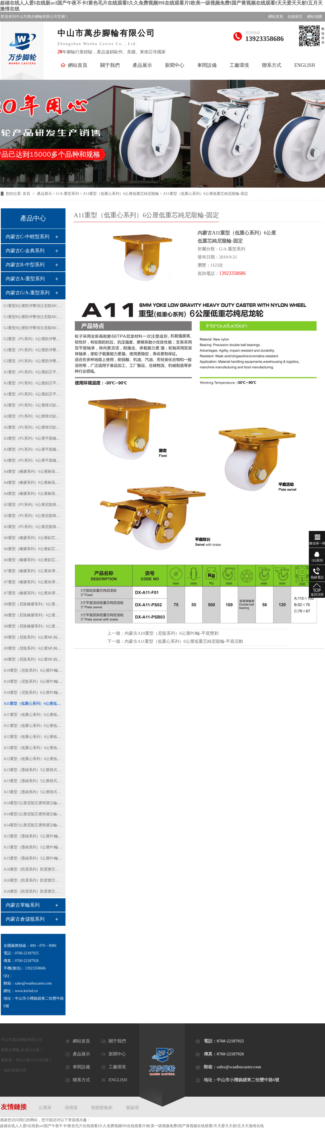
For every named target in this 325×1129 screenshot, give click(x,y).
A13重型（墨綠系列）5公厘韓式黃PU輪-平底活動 (33, 781)
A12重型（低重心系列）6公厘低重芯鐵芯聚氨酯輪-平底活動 (33, 748)
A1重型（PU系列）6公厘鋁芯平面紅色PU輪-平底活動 (33, 383)
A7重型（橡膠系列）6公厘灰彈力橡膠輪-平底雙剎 (33, 593)
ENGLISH (304, 65)
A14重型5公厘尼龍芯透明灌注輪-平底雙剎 (33, 825)
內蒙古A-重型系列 (25, 278)
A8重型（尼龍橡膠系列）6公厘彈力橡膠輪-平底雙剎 (33, 626)
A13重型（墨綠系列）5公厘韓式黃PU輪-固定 (33, 770)
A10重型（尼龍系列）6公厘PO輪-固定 (33, 670)
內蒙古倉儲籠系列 (25, 919)
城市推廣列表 (15, 1070)
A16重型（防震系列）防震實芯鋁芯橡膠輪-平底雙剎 (33, 891)
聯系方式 (271, 65)
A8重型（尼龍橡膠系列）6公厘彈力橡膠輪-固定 (33, 604)
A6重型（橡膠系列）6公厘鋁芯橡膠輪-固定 (33, 538)
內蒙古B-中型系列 (25, 264)
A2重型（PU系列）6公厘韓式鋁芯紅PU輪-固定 (33, 405)
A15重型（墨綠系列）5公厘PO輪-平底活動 (33, 847)
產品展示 (142, 65)
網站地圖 (314, 17)
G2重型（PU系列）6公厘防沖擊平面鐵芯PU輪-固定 (33, 339)
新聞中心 (174, 65)
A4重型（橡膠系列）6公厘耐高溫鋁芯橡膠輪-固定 (33, 471)
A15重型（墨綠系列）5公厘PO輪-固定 (33, 836)
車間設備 (207, 65)
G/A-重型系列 (67, 194)
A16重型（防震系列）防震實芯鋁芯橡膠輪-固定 (33, 869)
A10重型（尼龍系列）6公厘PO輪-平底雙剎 (33, 692)
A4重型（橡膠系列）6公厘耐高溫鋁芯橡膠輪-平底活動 (33, 483)
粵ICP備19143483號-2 (33, 1060)
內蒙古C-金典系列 (25, 250)
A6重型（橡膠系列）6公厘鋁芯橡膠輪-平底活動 (33, 549)
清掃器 (71, 1107)
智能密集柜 (102, 1107)
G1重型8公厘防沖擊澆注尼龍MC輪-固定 (33, 306)
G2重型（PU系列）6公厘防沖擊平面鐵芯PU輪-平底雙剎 (33, 361)
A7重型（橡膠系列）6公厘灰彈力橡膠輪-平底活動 (33, 582)
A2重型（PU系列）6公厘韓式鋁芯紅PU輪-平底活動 (33, 416)
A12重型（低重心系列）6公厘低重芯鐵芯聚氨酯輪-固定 (33, 737)
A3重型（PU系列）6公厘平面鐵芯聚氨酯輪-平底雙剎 (33, 460)
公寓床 (45, 1107)
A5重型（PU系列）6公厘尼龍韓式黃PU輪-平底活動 (33, 516)
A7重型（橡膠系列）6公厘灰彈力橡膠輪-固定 (33, 571)
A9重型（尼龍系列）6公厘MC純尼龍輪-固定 (33, 637)
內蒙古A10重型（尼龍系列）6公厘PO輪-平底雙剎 (172, 633)
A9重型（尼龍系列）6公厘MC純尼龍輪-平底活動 (33, 648)
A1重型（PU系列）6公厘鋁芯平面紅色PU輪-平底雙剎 (33, 394)
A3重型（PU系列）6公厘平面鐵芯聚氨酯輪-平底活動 (33, 449)
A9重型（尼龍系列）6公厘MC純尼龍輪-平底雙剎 (33, 659)
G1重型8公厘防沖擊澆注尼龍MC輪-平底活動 (33, 317)
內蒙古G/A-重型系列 (28, 292)
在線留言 (295, 17)
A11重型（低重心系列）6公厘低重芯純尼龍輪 (121, 194)
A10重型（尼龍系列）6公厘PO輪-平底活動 (33, 681)
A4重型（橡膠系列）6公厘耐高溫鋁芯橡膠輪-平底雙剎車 (33, 494)
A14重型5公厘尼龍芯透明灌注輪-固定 (33, 803)
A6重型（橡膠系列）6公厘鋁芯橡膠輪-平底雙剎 (33, 560)
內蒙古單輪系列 (23, 905)
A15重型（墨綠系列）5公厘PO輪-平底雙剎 (33, 858)
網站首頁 (275, 17)
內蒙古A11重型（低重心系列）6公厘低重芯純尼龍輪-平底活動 (184, 641)
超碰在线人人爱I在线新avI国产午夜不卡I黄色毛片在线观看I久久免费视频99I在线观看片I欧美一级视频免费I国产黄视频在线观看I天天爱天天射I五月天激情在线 (132, 1126)
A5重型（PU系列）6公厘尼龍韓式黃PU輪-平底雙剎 (33, 527)
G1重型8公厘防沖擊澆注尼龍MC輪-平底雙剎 (33, 328)
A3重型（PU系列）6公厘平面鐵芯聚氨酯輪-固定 (33, 438)
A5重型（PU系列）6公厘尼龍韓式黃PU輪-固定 (33, 505)
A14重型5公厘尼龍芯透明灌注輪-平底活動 (33, 814)
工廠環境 (239, 65)
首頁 (27, 194)
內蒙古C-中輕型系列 (27, 236)
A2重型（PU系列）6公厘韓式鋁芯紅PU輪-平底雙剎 (33, 427)
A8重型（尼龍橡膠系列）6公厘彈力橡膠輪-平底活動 (33, 615)
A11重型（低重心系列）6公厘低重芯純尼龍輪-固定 (33, 704)
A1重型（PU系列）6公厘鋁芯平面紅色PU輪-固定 (33, 372)
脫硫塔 (132, 1107)
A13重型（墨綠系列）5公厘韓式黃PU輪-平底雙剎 (33, 792)
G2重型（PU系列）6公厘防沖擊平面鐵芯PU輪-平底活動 (33, 350)
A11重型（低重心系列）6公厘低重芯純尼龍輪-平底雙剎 (33, 726)
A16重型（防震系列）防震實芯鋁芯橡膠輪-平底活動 (33, 880)
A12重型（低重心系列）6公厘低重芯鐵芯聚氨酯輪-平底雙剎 (33, 759)
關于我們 (110, 65)
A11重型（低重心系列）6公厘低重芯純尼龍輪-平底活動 (33, 715)
